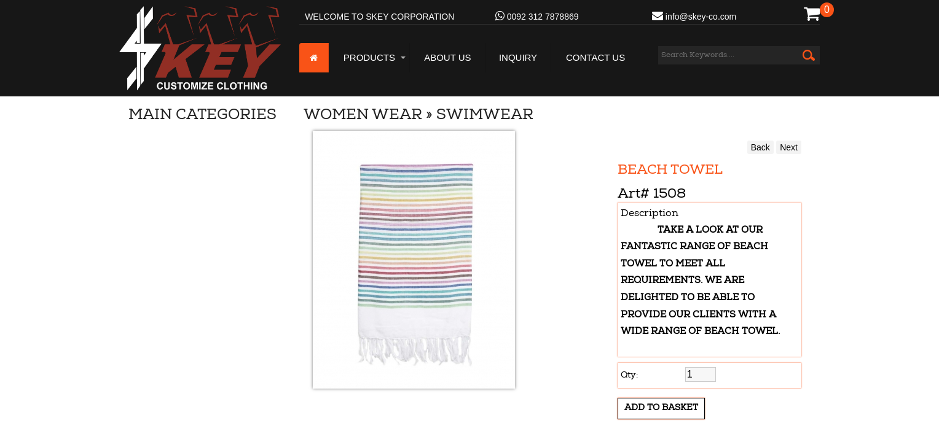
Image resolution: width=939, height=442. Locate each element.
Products (369, 57)
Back (760, 147)
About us (447, 57)
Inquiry (518, 57)
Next (789, 147)
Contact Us (595, 57)
